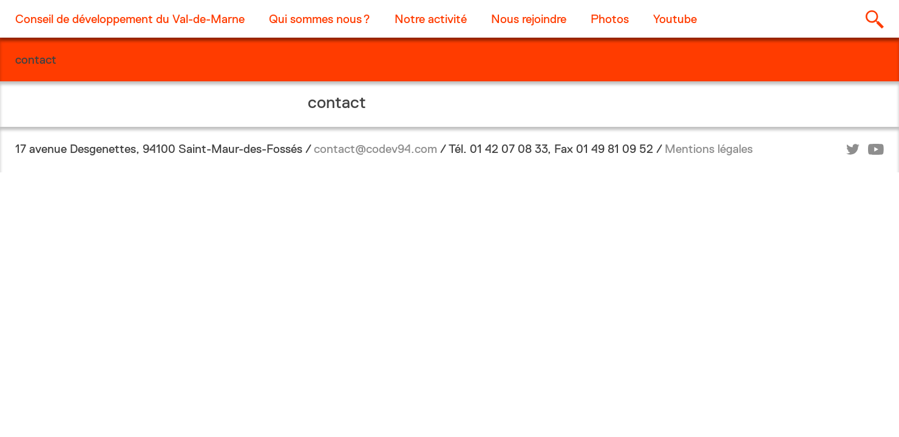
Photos (610, 18)
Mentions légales (709, 148)
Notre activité (431, 18)
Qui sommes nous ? (319, 18)
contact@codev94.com (375, 148)
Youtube (675, 18)
